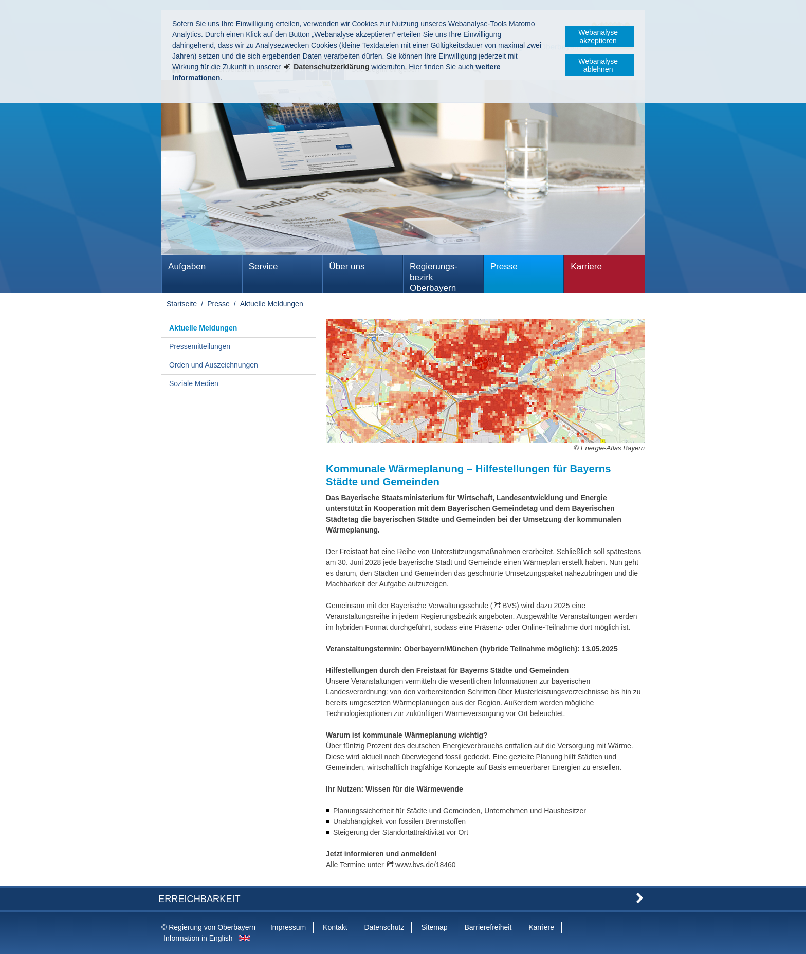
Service (263, 266)
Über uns (346, 266)
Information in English (198, 938)
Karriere (586, 266)
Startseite (182, 304)
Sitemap (434, 927)
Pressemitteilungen (199, 346)
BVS (509, 605)
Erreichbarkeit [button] (199, 899)
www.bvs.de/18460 (425, 864)
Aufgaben (187, 266)
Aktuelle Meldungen (271, 304)
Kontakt (335, 927)
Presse (504, 266)
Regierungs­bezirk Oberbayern (433, 277)
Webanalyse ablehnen (598, 65)
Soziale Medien (193, 383)
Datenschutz (384, 927)
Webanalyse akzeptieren (598, 36)
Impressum (288, 927)
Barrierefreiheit (487, 927)
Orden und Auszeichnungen (213, 365)
